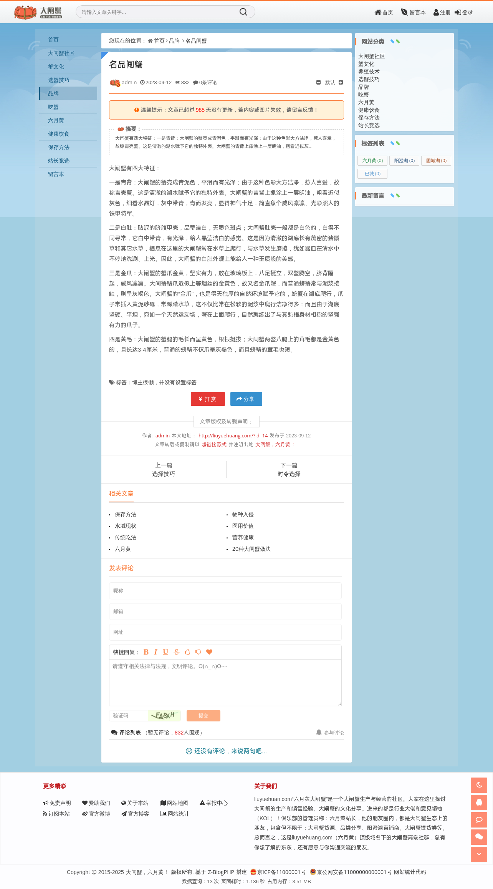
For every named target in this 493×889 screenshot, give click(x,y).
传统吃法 (125, 537)
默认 (330, 82)
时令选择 (289, 473)
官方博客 (135, 813)
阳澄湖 (404, 160)
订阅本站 (56, 813)
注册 (442, 12)
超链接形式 (214, 444)
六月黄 (56, 120)
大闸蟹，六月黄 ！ (275, 444)
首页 (383, 12)
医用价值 (243, 525)
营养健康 (243, 537)
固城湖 (436, 160)
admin (163, 435)
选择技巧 (163, 473)
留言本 (413, 12)
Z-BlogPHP (221, 872)
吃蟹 (53, 106)
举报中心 (214, 802)
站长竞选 (58, 160)
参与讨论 (330, 732)
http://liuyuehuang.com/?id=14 (233, 435)
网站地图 (174, 802)
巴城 (373, 173)
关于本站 (135, 802)
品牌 (53, 93)
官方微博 (96, 813)
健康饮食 (58, 133)
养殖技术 (369, 71)
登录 (464, 12)
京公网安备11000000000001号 (351, 872)
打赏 (208, 398)
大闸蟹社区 (61, 52)
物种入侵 (243, 514)
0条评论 (208, 82)
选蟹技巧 (58, 79)
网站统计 (174, 813)
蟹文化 (56, 66)
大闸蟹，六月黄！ (147, 872)
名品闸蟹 (196, 40)
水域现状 (125, 525)
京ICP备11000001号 (278, 872)
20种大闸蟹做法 (251, 548)
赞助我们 (96, 802)
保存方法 (58, 147)
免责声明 (57, 802)
